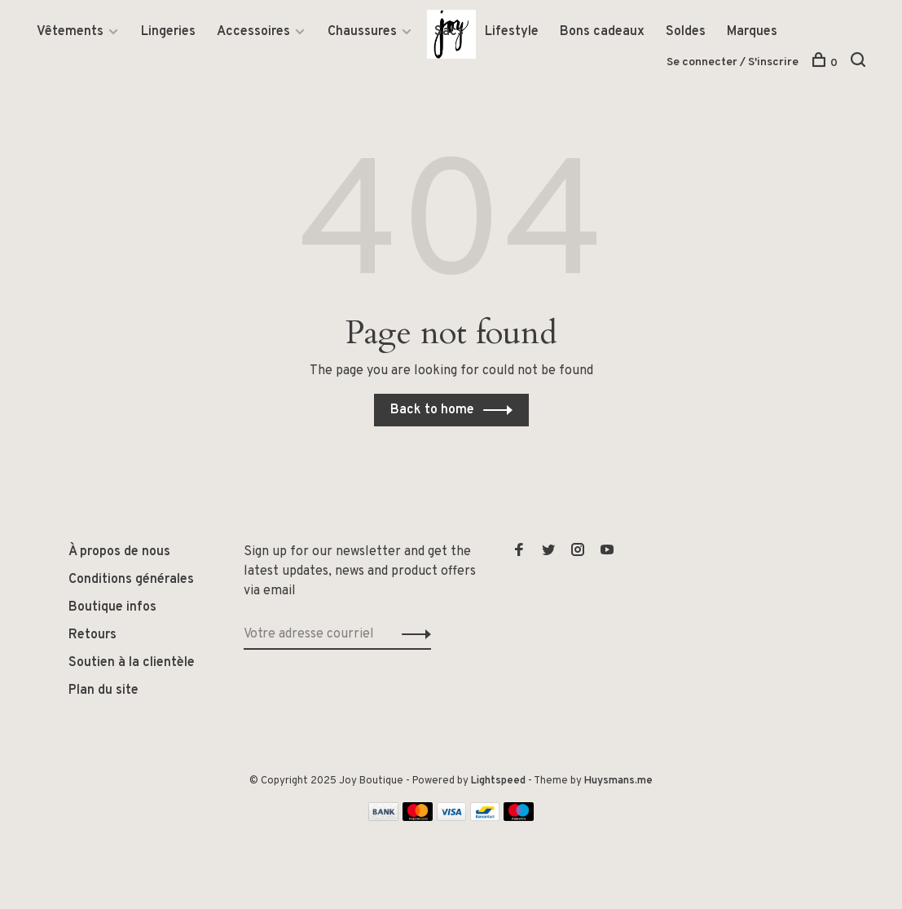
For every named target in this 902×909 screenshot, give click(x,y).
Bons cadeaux (602, 32)
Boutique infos (112, 607)
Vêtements (70, 32)
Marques (752, 32)
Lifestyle (512, 32)
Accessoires (253, 32)
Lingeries (168, 32)
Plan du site (103, 690)
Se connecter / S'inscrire (733, 62)
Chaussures (362, 32)
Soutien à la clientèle (131, 663)
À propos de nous (119, 552)
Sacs (449, 32)
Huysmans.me (618, 781)
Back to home (432, 410)
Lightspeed (498, 781)
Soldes (686, 32)
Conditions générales (131, 579)
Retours (92, 635)
